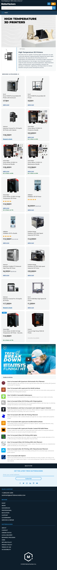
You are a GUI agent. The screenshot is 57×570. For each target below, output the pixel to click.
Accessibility (6, 549)
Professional (7, 510)
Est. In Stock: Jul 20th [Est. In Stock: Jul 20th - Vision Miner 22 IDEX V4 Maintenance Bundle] (33, 173)
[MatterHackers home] (8, 4)
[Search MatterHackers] (54, 8)
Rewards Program (8, 537)
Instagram (26, 483)
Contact (5, 530)
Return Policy (7, 542)
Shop (3, 503)
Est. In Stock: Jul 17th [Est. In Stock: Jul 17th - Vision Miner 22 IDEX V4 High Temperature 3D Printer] (8, 210)
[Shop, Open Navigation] (4, 12)
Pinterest (33, 483)
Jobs (3, 540)
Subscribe (28, 478)
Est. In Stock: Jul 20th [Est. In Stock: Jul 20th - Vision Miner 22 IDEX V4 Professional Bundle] (8, 173)
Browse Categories (10, 74)
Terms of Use (6, 547)
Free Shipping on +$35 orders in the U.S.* (12, 1)
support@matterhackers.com (13, 495)
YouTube (36, 483)
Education (5, 513)
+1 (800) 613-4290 (7, 493)
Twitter (23, 483)
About (4, 528)
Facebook (20, 483)
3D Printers (22, 49)
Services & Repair (8, 520)
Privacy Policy (7, 544)
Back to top (28, 465)
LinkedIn (30, 483)
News (4, 505)
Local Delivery (7, 535)
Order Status (6, 532)
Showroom (6, 508)
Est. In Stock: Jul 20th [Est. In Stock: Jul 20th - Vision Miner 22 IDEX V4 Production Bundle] (33, 139)
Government (6, 517)
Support (5, 515)
